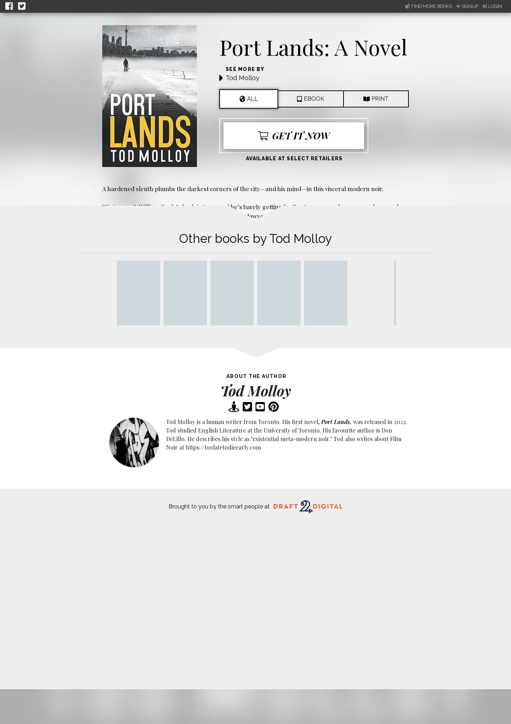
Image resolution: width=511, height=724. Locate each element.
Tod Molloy (242, 78)
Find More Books (428, 6)
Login (492, 6)
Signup (467, 6)
